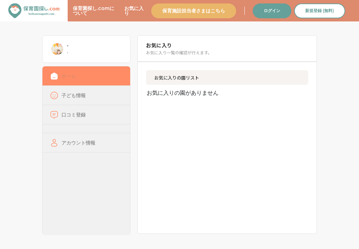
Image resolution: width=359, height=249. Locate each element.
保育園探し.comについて (93, 11)
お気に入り (134, 11)
